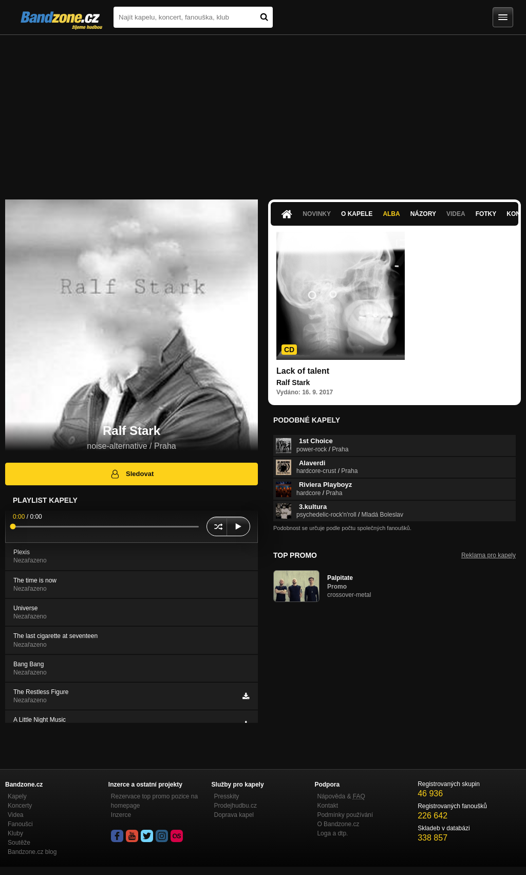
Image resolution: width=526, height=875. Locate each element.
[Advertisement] (263, 112)
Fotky (486, 213)
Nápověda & (341, 796)
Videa (455, 213)
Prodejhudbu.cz (235, 805)
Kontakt (327, 805)
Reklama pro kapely (488, 555)
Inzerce (121, 814)
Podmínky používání (345, 814)
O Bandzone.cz (338, 824)
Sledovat (131, 474)
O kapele (356, 213)
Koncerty (20, 805)
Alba (391, 213)
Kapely (17, 796)
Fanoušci (20, 824)
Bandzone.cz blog (32, 851)
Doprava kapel (234, 814)
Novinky (317, 213)
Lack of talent (302, 371)
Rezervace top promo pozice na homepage (154, 801)
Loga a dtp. (332, 833)
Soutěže (19, 842)
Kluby (15, 833)
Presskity (226, 796)
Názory (423, 213)
